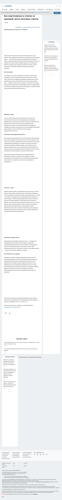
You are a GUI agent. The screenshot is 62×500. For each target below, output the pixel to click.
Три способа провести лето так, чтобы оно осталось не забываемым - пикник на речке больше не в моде (22, 344)
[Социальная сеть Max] (46, 454)
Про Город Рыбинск (15, 455)
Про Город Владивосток (27, 457)
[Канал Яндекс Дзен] (43, 454)
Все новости (4, 9)
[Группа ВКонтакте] (34, 454)
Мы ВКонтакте (41, 9)
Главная (3, 467)
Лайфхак (11, 9)
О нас (14, 463)
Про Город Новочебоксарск (27, 452)
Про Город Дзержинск (6, 452)
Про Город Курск (5, 455)
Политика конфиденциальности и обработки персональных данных (13, 489)
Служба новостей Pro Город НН (31, 27)
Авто (14, 465)
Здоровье (23, 9)
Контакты (25, 463)
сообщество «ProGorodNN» (12, 307)
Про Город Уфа (25, 455)
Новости (25, 465)
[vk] (6, 313)
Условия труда (4, 465)
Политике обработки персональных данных (42, 12)
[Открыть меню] (2, 6)
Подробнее (57, 487)
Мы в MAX (57, 9)
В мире (17, 9)
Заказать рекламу (31, 9)
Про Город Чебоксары (16, 452)
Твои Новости (4, 457)
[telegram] (10, 313)
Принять (57, 13)
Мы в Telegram (49, 9)
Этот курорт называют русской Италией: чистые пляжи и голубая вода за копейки (22, 350)
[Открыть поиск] (56, 6)
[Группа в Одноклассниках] (37, 454)
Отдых (6, 22)
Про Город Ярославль (16, 457)
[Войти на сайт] (59, 6)
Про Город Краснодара (6, 458)
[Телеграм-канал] (40, 454)
